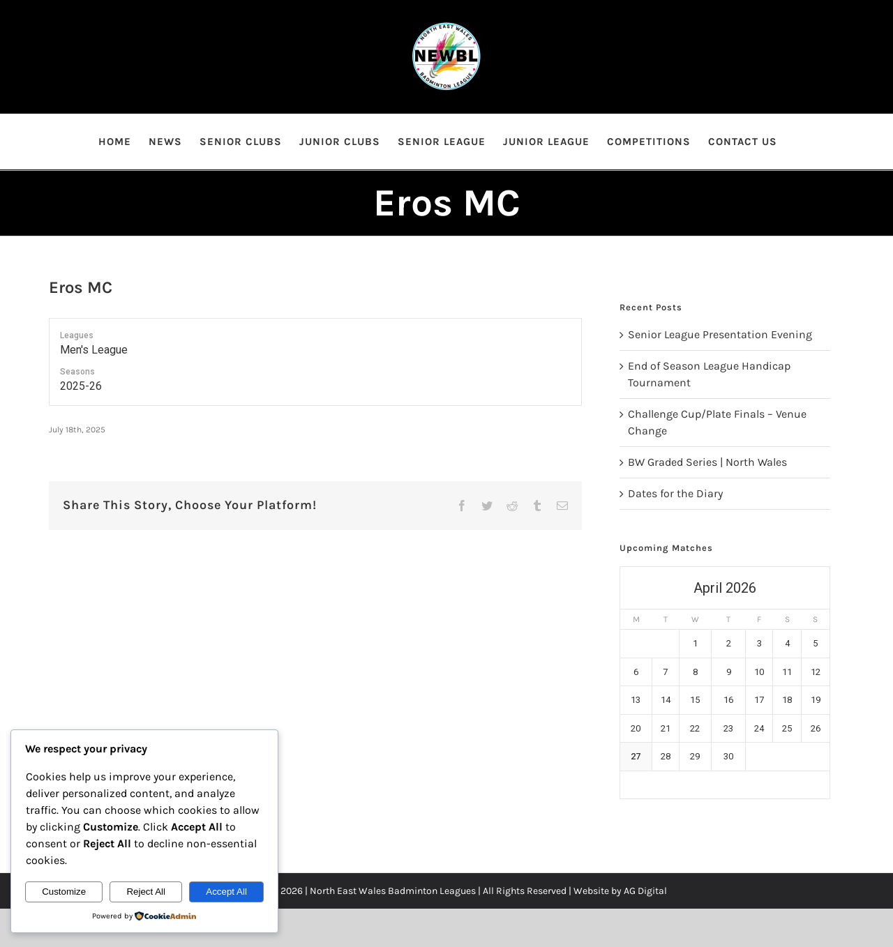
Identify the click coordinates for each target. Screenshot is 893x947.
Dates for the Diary (675, 493)
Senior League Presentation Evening (720, 334)
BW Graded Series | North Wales (707, 462)
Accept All (226, 891)
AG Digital (645, 891)
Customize (64, 891)
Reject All (145, 891)
